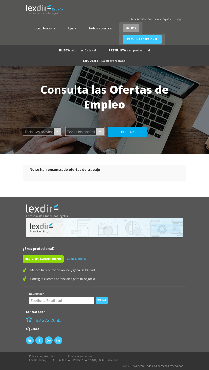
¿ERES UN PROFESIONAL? (142, 39)
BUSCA (77, 50)
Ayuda (72, 28)
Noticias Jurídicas (101, 28)
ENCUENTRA (104, 60)
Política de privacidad (42, 356)
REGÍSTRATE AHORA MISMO (43, 259)
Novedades (36, 294)
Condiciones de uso (80, 356)
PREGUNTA (129, 50)
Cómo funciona (44, 28)
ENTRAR (131, 28)
